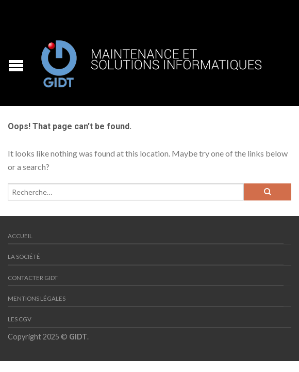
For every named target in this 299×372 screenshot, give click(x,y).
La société (24, 256)
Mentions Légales (36, 298)
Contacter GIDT (33, 277)
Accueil (20, 236)
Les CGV (19, 319)
